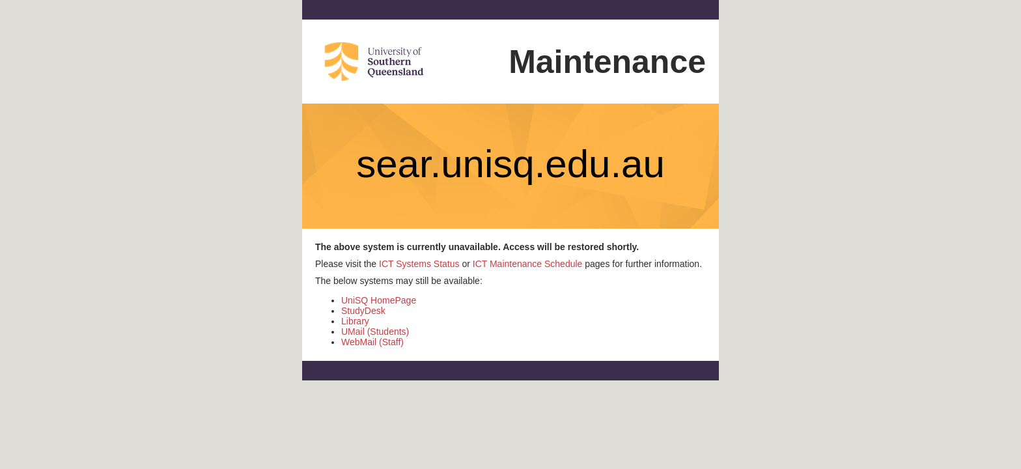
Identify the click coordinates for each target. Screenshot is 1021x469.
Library (355, 321)
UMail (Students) (375, 331)
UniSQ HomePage (378, 300)
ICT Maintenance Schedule (528, 264)
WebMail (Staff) (372, 342)
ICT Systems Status (419, 264)
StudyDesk (363, 311)
